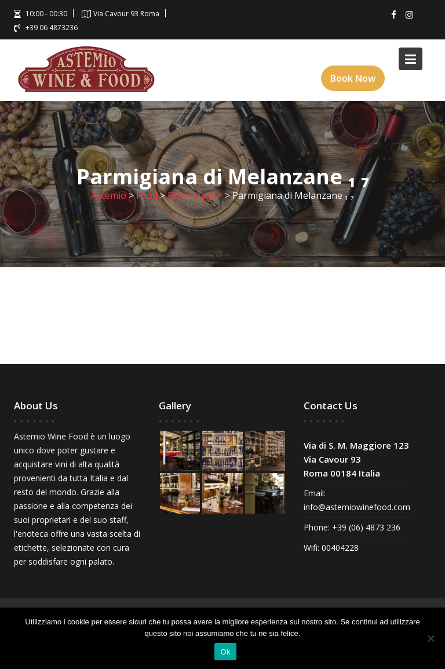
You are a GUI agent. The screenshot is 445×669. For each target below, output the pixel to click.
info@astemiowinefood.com (357, 506)
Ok (225, 652)
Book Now (352, 78)
